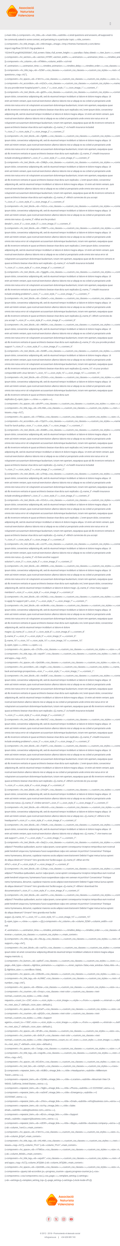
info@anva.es (50, 1237)
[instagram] (64, 1219)
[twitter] (56, 1219)
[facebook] (49, 1219)
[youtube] (71, 1219)
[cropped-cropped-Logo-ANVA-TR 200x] (20, 3)
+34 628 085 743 (68, 1237)
